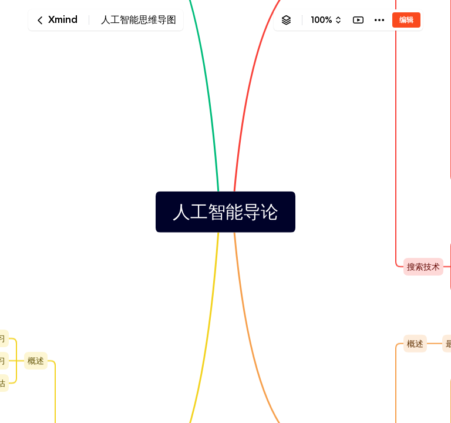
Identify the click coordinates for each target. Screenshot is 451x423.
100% (321, 20)
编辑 (406, 20)
